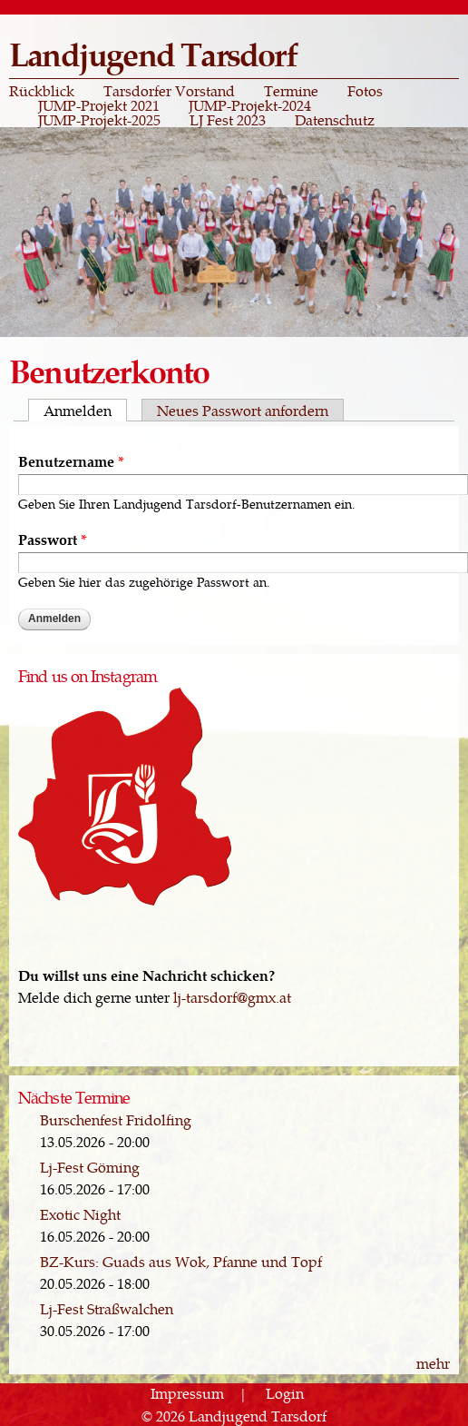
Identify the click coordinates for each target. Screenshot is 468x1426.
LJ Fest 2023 (228, 120)
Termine (291, 91)
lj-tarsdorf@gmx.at (232, 996)
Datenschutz (335, 120)
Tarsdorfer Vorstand (169, 91)
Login (285, 1393)
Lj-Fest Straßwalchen (106, 1308)
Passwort (52, 539)
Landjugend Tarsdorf (153, 53)
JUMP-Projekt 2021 (99, 105)
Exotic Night (80, 1213)
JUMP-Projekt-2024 (250, 105)
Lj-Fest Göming (90, 1166)
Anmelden (85, 410)
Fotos (365, 91)
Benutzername (71, 460)
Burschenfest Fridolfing (115, 1119)
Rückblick (41, 91)
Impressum (187, 1393)
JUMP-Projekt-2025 (99, 120)
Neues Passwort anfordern (242, 410)
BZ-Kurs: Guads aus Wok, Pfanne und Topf (181, 1261)
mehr (433, 1362)
